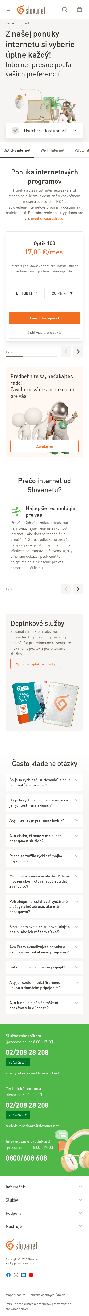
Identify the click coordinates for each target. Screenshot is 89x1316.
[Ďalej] (78, 351)
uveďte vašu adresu (47, 218)
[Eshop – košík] (79, 9)
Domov (10, 23)
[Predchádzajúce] (66, 351)
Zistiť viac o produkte (44, 332)
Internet (24, 23)
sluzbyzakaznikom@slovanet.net (32, 1072)
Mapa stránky (15, 1295)
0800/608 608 (26, 1157)
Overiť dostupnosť (44, 317)
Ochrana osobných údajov (46, 1295)
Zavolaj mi (44, 446)
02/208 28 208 (27, 1052)
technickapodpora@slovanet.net (32, 1125)
